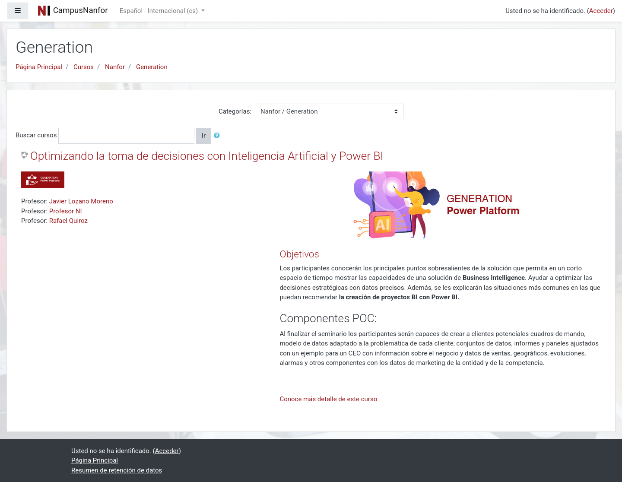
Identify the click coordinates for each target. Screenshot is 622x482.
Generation (152, 67)
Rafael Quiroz (68, 221)
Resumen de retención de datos (116, 470)
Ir (204, 136)
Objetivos (299, 254)
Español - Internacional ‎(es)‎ (160, 11)
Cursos (83, 67)
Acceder (601, 11)
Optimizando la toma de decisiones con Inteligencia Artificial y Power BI (207, 155)
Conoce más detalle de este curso (328, 399)
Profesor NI (65, 211)
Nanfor (115, 67)
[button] (218, 135)
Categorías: (235, 111)
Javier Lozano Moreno (81, 201)
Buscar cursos (36, 135)
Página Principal (39, 67)
